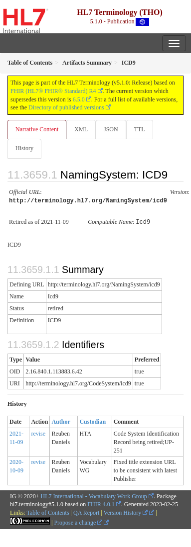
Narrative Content (36, 129)
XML (81, 129)
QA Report (86, 511)
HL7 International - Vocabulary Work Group (94, 494)
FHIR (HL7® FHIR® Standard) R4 (53, 91)
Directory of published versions (66, 107)
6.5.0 (79, 99)
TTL (139, 129)
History (24, 148)
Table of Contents (47, 511)
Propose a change (78, 521)
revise (38, 432)
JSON (111, 129)
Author (60, 420)
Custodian (92, 420)
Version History (126, 511)
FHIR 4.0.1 (100, 502)
